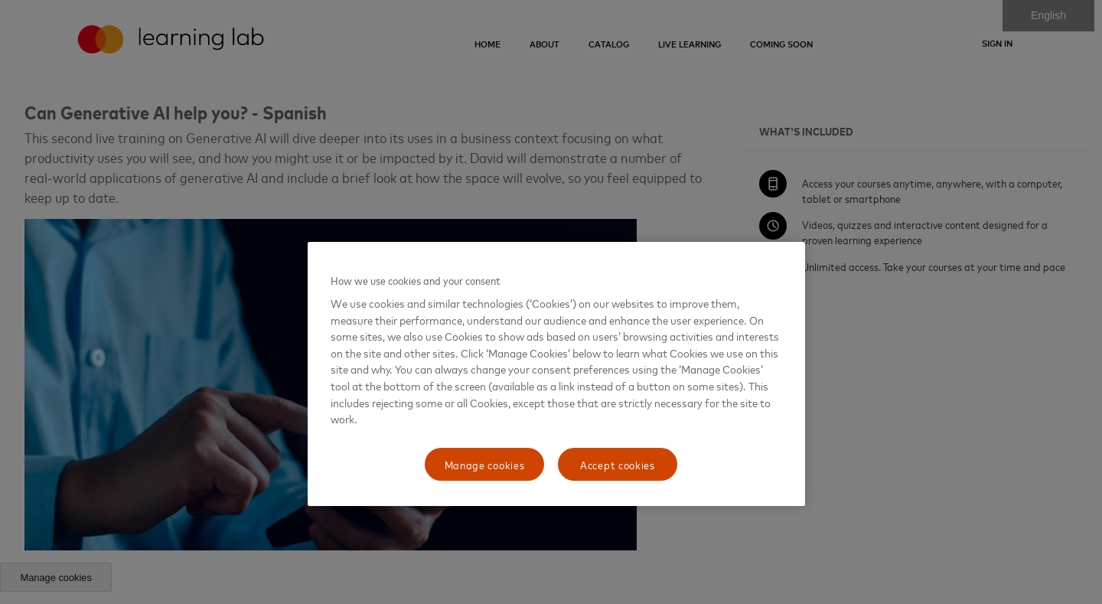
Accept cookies (617, 464)
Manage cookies (485, 464)
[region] (556, 374)
